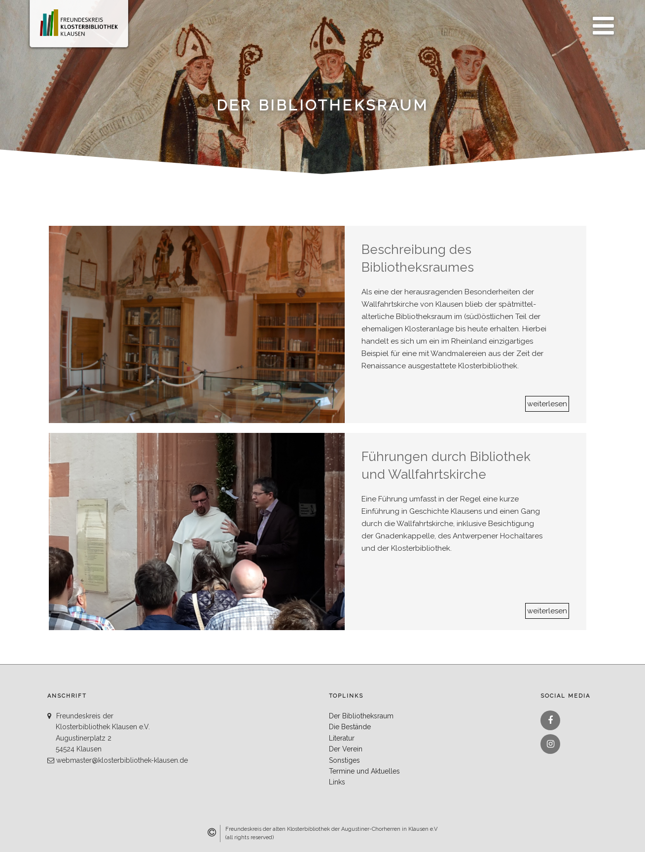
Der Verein (345, 749)
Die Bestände (350, 727)
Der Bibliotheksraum (361, 716)
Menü (600, 20)
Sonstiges (344, 760)
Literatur (342, 738)
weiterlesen (547, 403)
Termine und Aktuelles (364, 771)
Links (337, 782)
